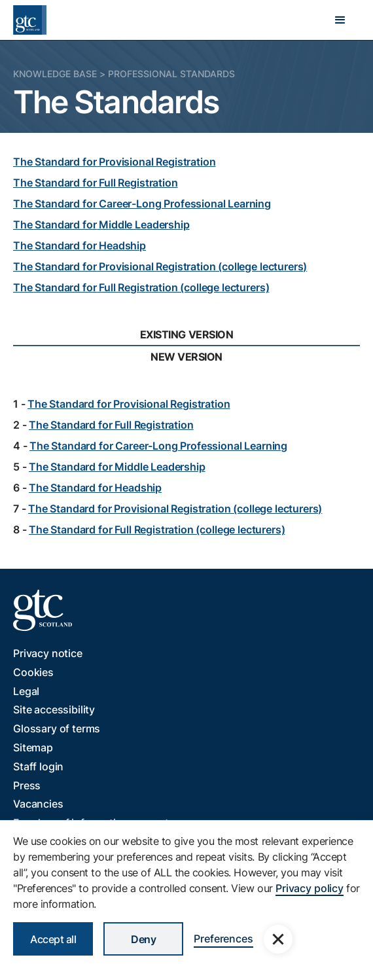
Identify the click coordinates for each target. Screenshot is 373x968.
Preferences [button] (223, 938)
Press (27, 785)
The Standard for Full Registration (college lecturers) (141, 287)
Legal (26, 691)
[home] (29, 20)
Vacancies (38, 803)
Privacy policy (309, 888)
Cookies (33, 672)
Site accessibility (54, 709)
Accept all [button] (53, 939)
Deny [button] (143, 939)
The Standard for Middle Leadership (101, 224)
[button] (340, 20)
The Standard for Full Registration (95, 182)
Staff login (38, 766)
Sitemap (33, 747)
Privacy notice (47, 653)
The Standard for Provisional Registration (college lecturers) (160, 266)
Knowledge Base (55, 73)
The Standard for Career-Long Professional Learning (142, 203)
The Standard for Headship (79, 245)
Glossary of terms (56, 728)
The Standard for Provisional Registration (114, 161)
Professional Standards (171, 73)
